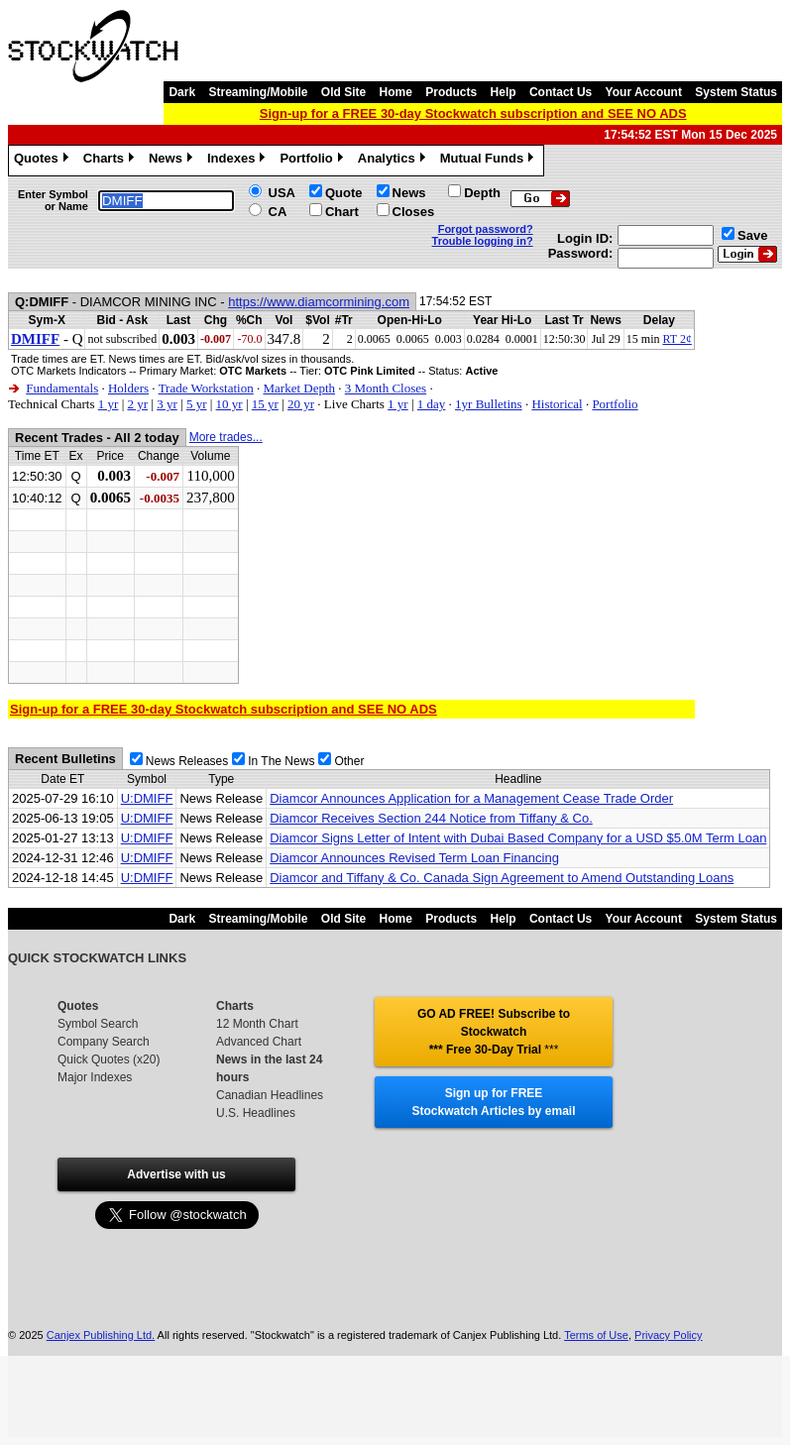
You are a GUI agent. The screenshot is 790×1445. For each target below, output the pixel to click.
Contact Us (560, 92)
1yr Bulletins (488, 403)
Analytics (394, 160)
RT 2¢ (676, 339)
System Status (736, 92)
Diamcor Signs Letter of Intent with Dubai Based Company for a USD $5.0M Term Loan (518, 838)
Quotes (43, 160)
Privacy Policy (668, 1335)
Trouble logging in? (482, 241)
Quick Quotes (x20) (108, 1059)
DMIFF (35, 339)
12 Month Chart (257, 1024)
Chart (342, 211)
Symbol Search (97, 1024)
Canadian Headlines (269, 1095)
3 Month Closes (385, 388)
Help (503, 92)
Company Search (103, 1042)
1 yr (108, 403)
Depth (482, 192)
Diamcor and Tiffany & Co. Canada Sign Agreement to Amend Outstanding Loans (502, 877)
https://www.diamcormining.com (318, 301)
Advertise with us (176, 1174)
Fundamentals (62, 388)
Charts (111, 160)
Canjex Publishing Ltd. (101, 1335)
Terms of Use (596, 1335)
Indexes (238, 160)
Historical (556, 403)
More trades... (226, 437)
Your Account (644, 92)
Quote (344, 192)
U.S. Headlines (255, 1113)
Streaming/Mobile (257, 92)
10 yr (229, 403)
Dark (182, 92)
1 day (431, 403)
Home (396, 92)
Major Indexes (94, 1077)
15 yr (265, 403)
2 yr (137, 403)
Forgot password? (485, 229)
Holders (128, 388)
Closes (414, 211)
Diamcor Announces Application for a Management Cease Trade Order (471, 798)
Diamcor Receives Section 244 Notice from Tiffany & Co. (431, 818)
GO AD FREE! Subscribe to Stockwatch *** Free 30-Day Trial (493, 1031)
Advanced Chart (258, 1042)
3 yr (167, 403)
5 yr (196, 403)
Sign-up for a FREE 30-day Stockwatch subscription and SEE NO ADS (473, 113)
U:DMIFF (147, 798)
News (173, 160)
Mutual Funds (489, 160)
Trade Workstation (206, 388)
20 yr (300, 403)
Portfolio (313, 160)
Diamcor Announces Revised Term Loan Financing (414, 857)
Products (451, 92)
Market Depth (299, 388)
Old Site (343, 92)
